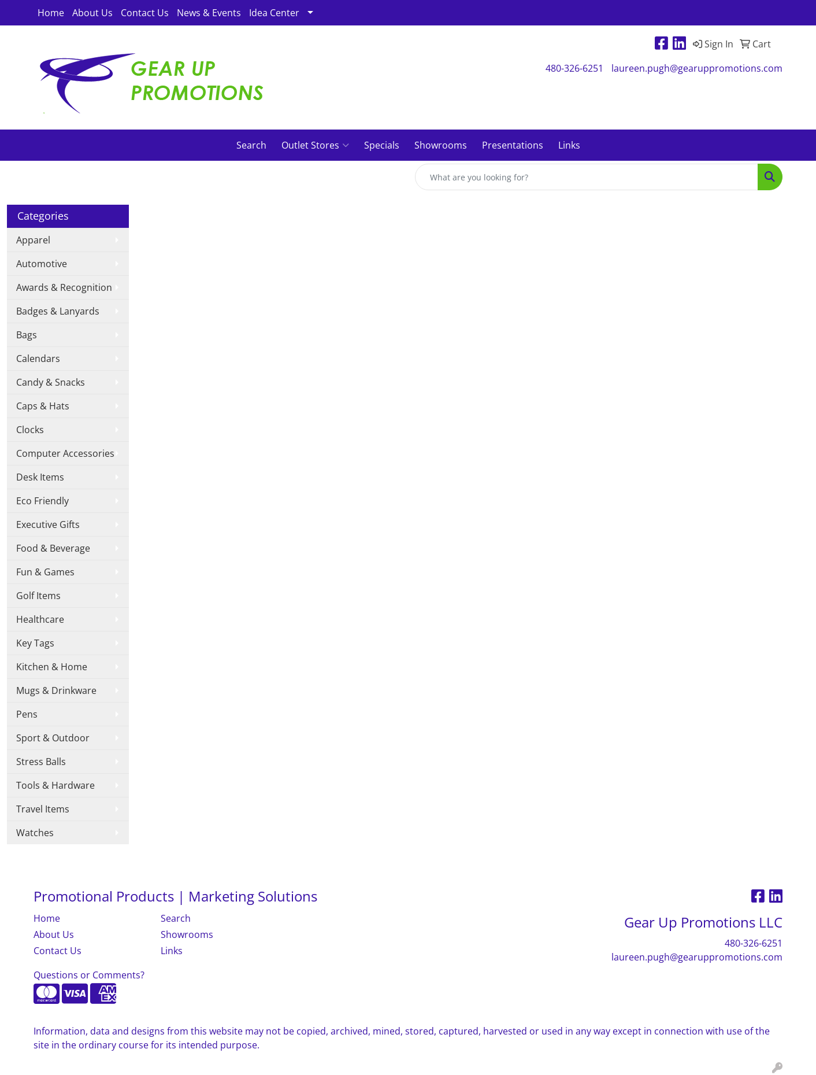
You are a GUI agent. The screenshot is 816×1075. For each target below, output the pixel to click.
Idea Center (274, 12)
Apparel (33, 240)
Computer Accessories (65, 453)
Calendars (38, 358)
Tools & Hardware (55, 785)
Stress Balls (41, 761)
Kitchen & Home (51, 666)
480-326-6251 (574, 68)
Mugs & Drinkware (56, 690)
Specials (381, 145)
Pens (27, 714)
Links (569, 145)
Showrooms (440, 145)
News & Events (209, 12)
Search (251, 145)
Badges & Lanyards (57, 311)
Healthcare (40, 619)
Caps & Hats (42, 406)
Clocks (30, 429)
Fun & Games (45, 572)
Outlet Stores (315, 145)
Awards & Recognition (64, 287)
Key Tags (35, 643)
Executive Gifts (48, 524)
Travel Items (42, 809)
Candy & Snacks (50, 382)
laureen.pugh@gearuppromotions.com (696, 68)
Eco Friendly (42, 500)
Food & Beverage (53, 548)
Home (51, 12)
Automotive (41, 263)
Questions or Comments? (89, 975)
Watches (35, 832)
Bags (26, 334)
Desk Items (40, 477)
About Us (92, 12)
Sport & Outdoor (53, 738)
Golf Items (38, 595)
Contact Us (145, 12)
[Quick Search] (586, 177)
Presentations (512, 145)
